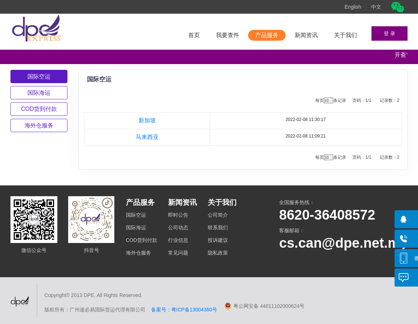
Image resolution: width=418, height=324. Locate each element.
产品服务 (266, 35)
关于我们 (345, 35)
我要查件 (227, 35)
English (353, 7)
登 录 (389, 33)
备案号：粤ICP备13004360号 (181, 309)
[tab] (39, 76)
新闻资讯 (306, 35)
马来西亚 (147, 137)
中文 (376, 7)
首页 (194, 35)
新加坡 (147, 120)
